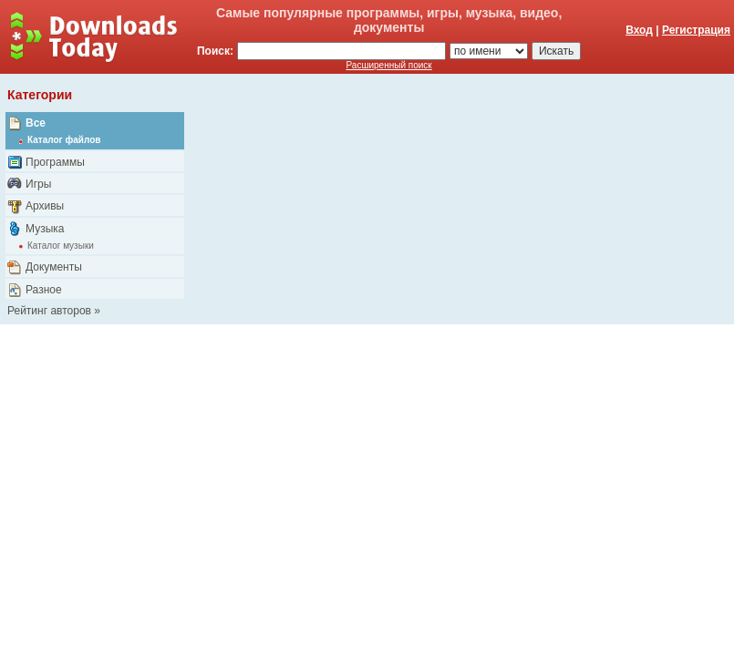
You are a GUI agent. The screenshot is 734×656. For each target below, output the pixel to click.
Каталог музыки (60, 246)
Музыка (45, 228)
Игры (38, 184)
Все (36, 123)
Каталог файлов (63, 140)
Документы (54, 267)
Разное (44, 289)
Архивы (45, 206)
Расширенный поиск (389, 65)
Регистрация (696, 30)
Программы (55, 162)
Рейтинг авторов (49, 310)
